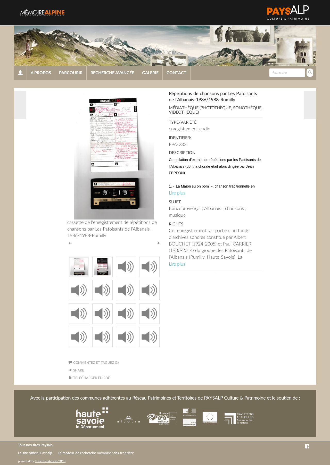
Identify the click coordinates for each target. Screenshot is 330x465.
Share (78, 370)
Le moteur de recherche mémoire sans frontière (96, 453)
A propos (41, 73)
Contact (176, 73)
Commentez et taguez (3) (94, 363)
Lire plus (177, 193)
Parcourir (70, 73)
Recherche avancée (112, 73)
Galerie (150, 73)
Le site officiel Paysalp (35, 453)
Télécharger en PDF (91, 378)
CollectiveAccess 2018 (50, 461)
